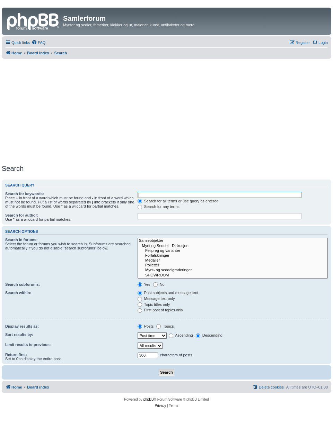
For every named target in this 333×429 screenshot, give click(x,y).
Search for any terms (158, 206)
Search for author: (21, 215)
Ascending (181, 335)
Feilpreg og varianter (232, 250)
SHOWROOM (232, 275)
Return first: (16, 355)
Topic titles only (154, 304)
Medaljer (232, 260)
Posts (146, 326)
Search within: (18, 293)
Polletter (232, 265)
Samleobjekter (232, 240)
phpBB (148, 399)
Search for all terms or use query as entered (178, 201)
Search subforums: (22, 284)
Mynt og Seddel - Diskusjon (232, 246)
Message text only (156, 298)
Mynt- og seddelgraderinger (232, 270)
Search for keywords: (24, 194)
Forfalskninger (232, 255)
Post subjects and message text (168, 293)
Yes (144, 284)
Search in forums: (21, 240)
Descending (209, 335)
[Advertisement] (166, 110)
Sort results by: (19, 334)
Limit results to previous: (28, 345)
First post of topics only (160, 310)
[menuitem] (38, 42)
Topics (165, 326)
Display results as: (22, 326)
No (159, 284)
